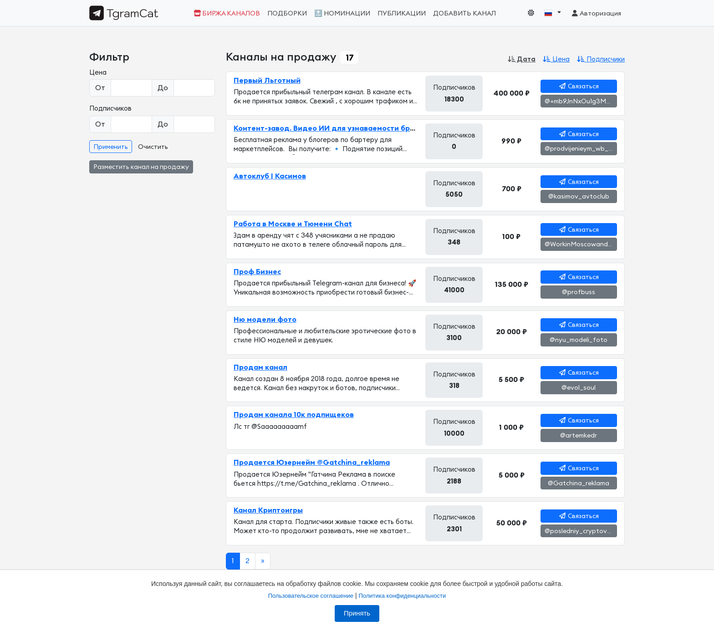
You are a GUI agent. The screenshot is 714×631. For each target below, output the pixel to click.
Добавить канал (464, 13)
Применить (110, 147)
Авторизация (596, 13)
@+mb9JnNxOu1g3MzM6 (581, 101)
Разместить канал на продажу (141, 167)
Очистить (153, 147)
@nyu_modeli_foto (578, 340)
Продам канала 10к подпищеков (294, 414)
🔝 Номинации (342, 13)
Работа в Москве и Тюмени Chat (293, 224)
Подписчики (601, 59)
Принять (357, 613)
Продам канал (260, 367)
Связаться (579, 86)
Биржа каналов (227, 13)
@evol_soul (578, 388)
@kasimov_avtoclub (578, 196)
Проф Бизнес (257, 271)
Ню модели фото (265, 319)
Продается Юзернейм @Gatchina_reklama (312, 462)
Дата (522, 59)
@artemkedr (578, 436)
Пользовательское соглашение (310, 595)
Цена (556, 59)
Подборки (287, 13)
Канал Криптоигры (268, 510)
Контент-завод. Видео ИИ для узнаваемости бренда (331, 128)
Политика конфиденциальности (402, 595)
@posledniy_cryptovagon (581, 531)
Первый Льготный (267, 80)
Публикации (401, 13)
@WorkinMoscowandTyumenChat (581, 244)
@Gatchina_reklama (578, 483)
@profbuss (578, 292)
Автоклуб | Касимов (270, 176)
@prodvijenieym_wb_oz (580, 149)
